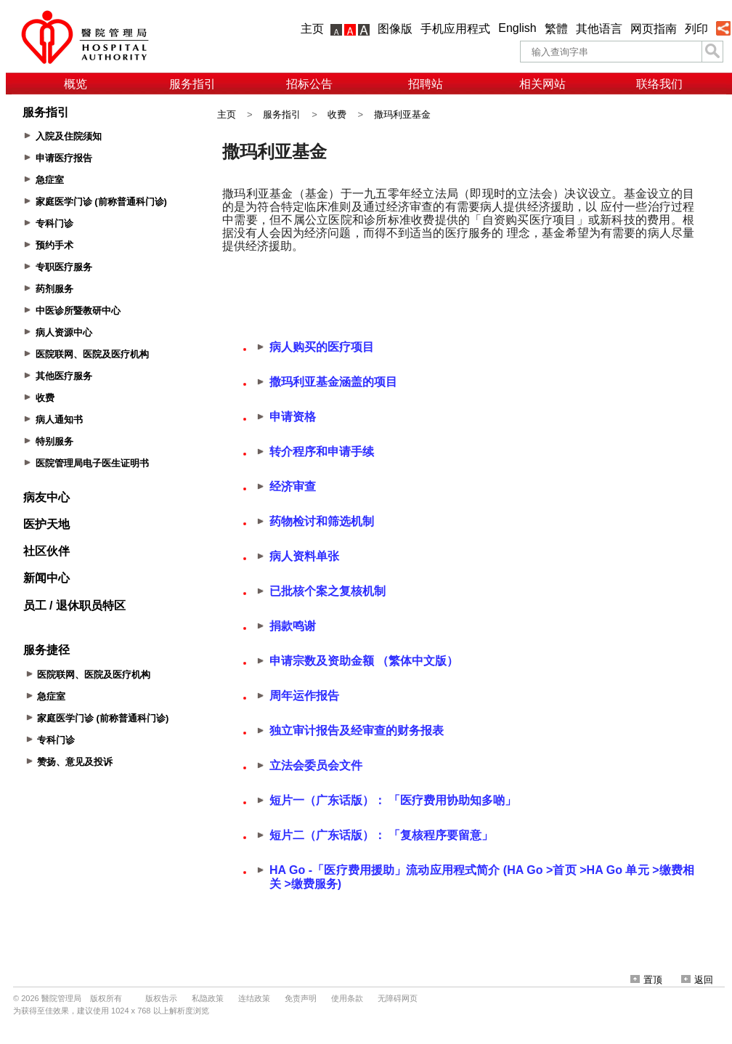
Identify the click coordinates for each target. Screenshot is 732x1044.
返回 (697, 979)
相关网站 (542, 84)
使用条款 (347, 998)
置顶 (646, 979)
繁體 (556, 29)
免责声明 (301, 998)
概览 (75, 84)
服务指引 (192, 84)
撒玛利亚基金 (402, 114)
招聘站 (425, 84)
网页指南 (653, 29)
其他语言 (599, 29)
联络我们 (659, 84)
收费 (337, 114)
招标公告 (309, 84)
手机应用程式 (455, 29)
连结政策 (254, 998)
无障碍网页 (398, 998)
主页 (312, 29)
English (517, 28)
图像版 (395, 29)
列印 (696, 29)
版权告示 (161, 998)
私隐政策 (208, 998)
